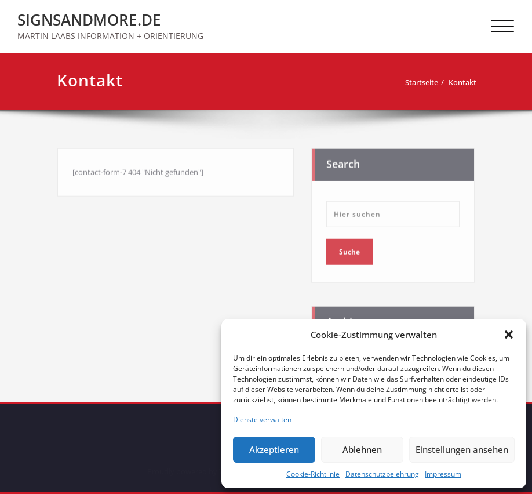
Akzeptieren (274, 449)
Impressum (443, 474)
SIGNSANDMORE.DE (89, 19)
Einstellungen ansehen (462, 449)
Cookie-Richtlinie (313, 474)
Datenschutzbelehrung (382, 474)
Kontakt (465, 82)
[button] (509, 334)
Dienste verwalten (262, 419)
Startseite (423, 82)
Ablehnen (362, 449)
